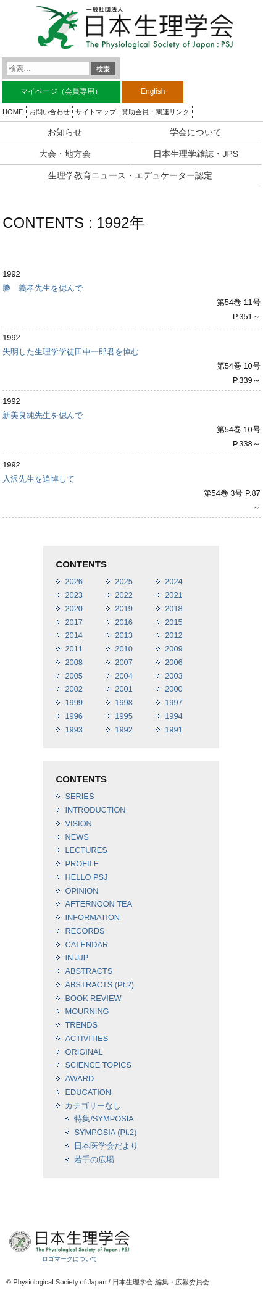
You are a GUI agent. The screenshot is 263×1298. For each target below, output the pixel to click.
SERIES (79, 796)
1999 (73, 702)
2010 (123, 648)
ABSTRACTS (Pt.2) (99, 984)
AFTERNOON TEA (98, 903)
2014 (73, 635)
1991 (173, 729)
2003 (173, 675)
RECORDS (84, 931)
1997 (173, 702)
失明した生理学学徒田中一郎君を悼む (70, 351)
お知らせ (65, 132)
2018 (173, 608)
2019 (123, 608)
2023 (73, 595)
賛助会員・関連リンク (156, 111)
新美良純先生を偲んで (42, 415)
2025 (123, 581)
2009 (173, 648)
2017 (73, 622)
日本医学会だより (106, 1145)
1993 (73, 729)
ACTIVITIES (86, 1038)
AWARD (79, 1078)
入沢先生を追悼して (38, 479)
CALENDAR (86, 944)
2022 (123, 595)
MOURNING (87, 1011)
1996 (73, 716)
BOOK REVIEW (93, 998)
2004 (123, 675)
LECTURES (86, 850)
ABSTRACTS (88, 971)
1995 (123, 716)
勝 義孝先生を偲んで (42, 288)
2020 (73, 608)
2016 (123, 622)
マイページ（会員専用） (61, 91)
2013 (123, 635)
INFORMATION (92, 917)
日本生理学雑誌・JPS (195, 154)
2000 (173, 688)
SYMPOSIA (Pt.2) (105, 1132)
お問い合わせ (49, 111)
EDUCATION (88, 1092)
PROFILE (82, 863)
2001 (123, 688)
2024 (173, 581)
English (153, 91)
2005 (73, 675)
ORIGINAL (83, 1052)
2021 (173, 595)
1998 (123, 702)
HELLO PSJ (86, 877)
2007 (123, 662)
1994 (173, 716)
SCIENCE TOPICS (98, 1065)
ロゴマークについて (70, 1258)
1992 (123, 729)
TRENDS (81, 1024)
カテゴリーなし (93, 1105)
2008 (73, 662)
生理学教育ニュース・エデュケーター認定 (130, 175)
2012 (173, 635)
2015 (173, 622)
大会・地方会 (65, 154)
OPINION (81, 890)
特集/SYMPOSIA (103, 1118)
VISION (78, 823)
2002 (73, 688)
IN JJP (76, 957)
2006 (173, 662)
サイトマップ (95, 111)
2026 (73, 581)
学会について (196, 132)
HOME (12, 111)
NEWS (76, 837)
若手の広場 (94, 1159)
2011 (73, 648)
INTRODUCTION (95, 809)
